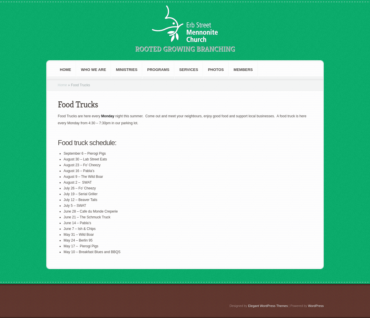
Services (188, 69)
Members (243, 69)
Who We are (93, 69)
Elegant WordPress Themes (268, 306)
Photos (216, 69)
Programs (158, 69)
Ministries (126, 69)
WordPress (316, 306)
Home (65, 69)
